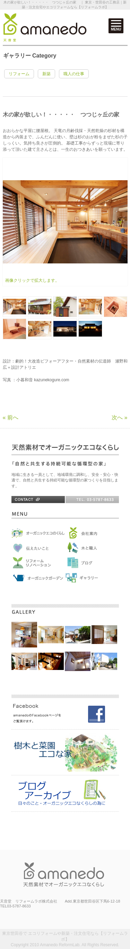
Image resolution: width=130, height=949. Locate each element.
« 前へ (10, 417)
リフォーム (19, 73)
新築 (46, 73)
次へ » (119, 417)
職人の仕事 (73, 73)
